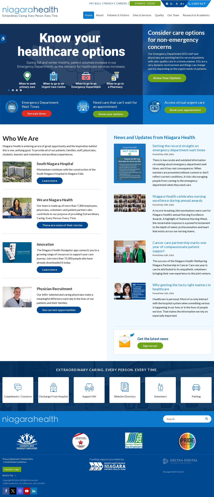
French (108, 3)
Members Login (12, 469)
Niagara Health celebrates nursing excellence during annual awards (179, 198)
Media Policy (27, 459)
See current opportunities (59, 309)
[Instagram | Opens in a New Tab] (19, 491)
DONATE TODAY (145, 3)
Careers (121, 3)
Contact (199, 3)
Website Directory (125, 396)
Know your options (167, 78)
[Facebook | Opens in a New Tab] (6, 491)
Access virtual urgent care (184, 102)
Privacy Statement (11, 459)
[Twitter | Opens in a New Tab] (12, 491)
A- (171, 3)
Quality (159, 15)
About (100, 15)
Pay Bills (95, 3)
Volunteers (160, 396)
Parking (196, 396)
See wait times (36, 113)
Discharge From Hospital (53, 396)
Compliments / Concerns (18, 396)
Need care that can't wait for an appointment (115, 104)
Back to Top (8, 475)
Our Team (173, 15)
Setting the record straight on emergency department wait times (179, 148)
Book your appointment (185, 109)
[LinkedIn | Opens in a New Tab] (33, 491)
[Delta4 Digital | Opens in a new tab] (180, 461)
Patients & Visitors (118, 15)
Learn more (49, 180)
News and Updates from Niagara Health (154, 137)
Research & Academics (196, 15)
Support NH (89, 396)
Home (88, 15)
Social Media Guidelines (15, 462)
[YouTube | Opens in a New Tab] (26, 491)
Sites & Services (142, 15)
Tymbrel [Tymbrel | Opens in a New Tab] (180, 471)
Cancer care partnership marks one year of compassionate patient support (179, 246)
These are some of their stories (62, 225)
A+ (182, 3)
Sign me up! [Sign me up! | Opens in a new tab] (150, 345)
